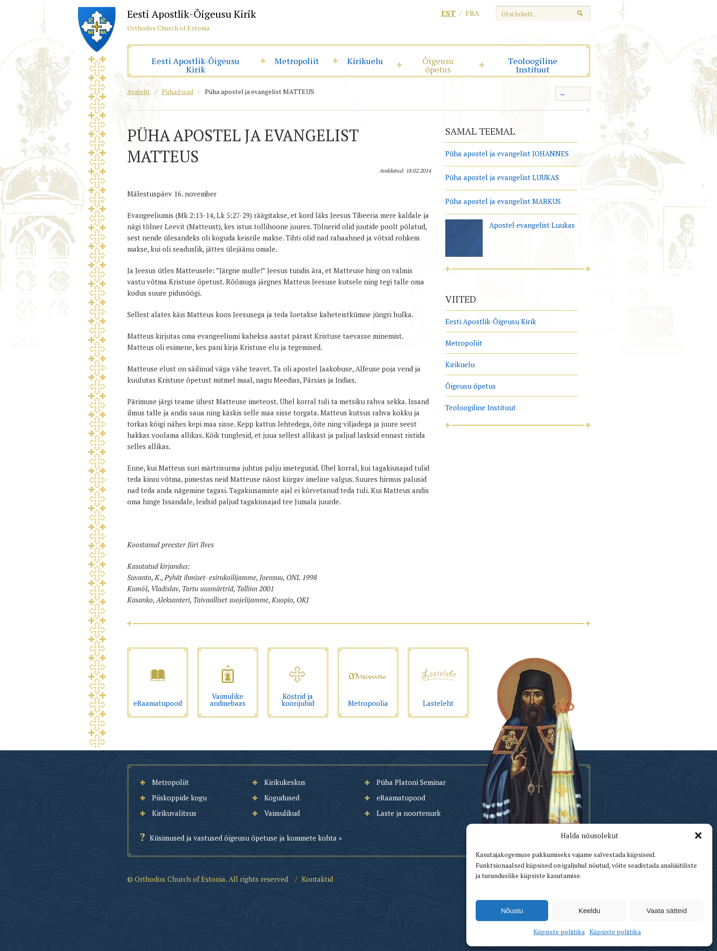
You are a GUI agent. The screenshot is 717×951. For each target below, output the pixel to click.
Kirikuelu (365, 60)
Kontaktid (317, 879)
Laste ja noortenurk (409, 813)
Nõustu (512, 911)
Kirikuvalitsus (174, 813)
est (448, 13)
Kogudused (281, 797)
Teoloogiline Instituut (533, 65)
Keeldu (590, 911)
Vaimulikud (282, 813)
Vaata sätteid (666, 911)
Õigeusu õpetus (438, 65)
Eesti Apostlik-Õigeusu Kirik (195, 65)
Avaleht (138, 91)
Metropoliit (297, 60)
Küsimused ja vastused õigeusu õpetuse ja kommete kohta (243, 837)
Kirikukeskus (284, 782)
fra (472, 13)
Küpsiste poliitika (559, 931)
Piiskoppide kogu (179, 797)
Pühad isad (177, 91)
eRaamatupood (401, 797)
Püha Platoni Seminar (411, 782)
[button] (698, 835)
